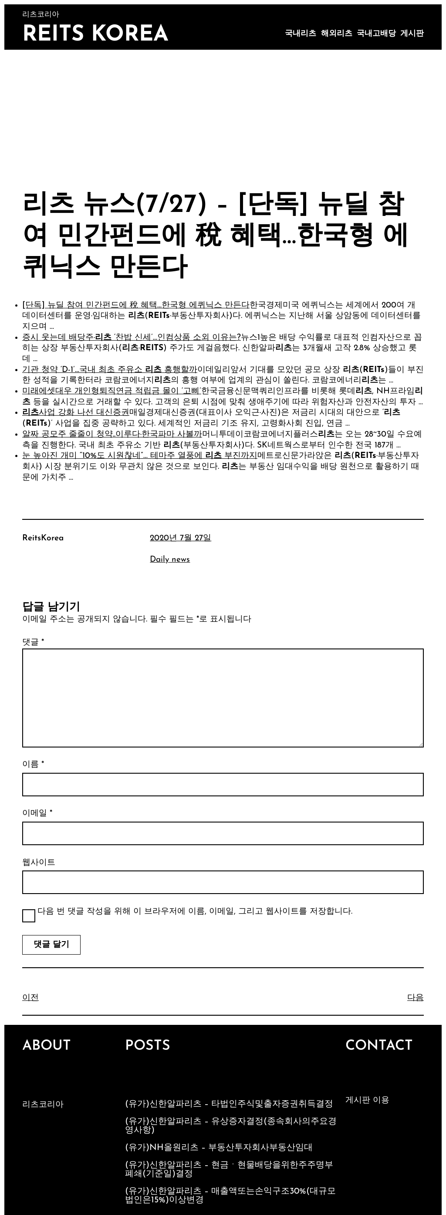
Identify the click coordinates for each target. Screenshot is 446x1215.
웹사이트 (38, 863)
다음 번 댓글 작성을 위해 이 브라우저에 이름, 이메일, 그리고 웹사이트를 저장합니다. (194, 912)
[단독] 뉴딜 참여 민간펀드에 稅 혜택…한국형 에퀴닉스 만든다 (136, 305)
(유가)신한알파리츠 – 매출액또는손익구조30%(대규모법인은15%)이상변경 (230, 1196)
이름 (33, 765)
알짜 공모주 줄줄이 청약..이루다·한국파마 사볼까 (112, 434)
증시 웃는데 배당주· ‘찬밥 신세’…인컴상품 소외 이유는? (131, 338)
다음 (415, 998)
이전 (30, 998)
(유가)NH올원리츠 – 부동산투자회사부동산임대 (219, 1147)
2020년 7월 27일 (180, 538)
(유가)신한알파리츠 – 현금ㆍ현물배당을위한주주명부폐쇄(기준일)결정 (229, 1169)
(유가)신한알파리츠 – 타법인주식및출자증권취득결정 (229, 1104)
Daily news (170, 560)
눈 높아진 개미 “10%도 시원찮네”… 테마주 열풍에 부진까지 (139, 456)
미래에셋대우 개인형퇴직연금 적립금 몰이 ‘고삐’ (111, 391)
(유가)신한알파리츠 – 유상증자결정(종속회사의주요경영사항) (231, 1126)
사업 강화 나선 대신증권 (75, 413)
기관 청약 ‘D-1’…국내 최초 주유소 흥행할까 (109, 370)
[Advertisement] (223, 115)
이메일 (37, 813)
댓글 (33, 642)
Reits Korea (95, 35)
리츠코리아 (43, 1105)
